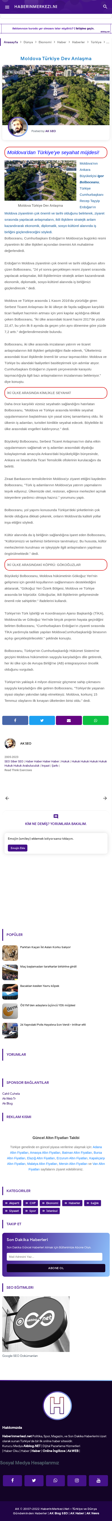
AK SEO (25, 743)
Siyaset (14, 1211)
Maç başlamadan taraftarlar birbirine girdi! (48, 966)
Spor (32, 1211)
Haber (29, 761)
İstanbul (51, 1211)
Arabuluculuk (30, 765)
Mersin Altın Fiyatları (73, 1164)
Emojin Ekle (17, 848)
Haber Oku (11, 1451)
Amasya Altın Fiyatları (45, 1152)
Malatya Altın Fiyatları (42, 1164)
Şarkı (55, 765)
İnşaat (46, 765)
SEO (7, 761)
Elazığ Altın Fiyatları (41, 1158)
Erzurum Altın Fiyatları (72, 1158)
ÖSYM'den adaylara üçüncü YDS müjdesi (47, 1005)
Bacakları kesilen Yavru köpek (39, 986)
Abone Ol (56, 1268)
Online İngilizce (54, 1451)
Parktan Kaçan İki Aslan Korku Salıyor (45, 947)
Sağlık (95, 1203)
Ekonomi (52, 1203)
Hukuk (65, 761)
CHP (33, 1203)
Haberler (74, 1203)
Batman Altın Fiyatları (77, 1152)
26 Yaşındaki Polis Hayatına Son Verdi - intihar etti (53, 1025)
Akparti (14, 1203)
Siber (14, 761)
